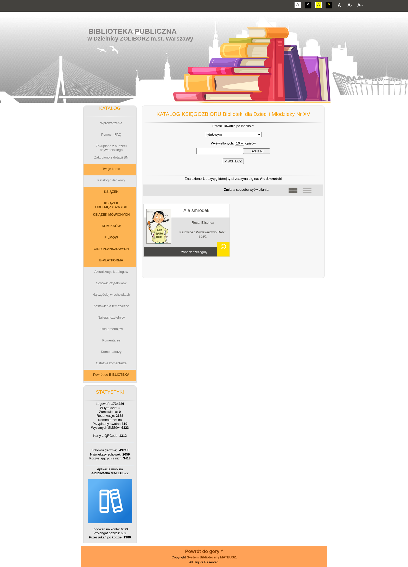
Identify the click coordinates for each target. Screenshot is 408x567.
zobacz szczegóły (194, 252)
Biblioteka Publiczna (132, 31)
